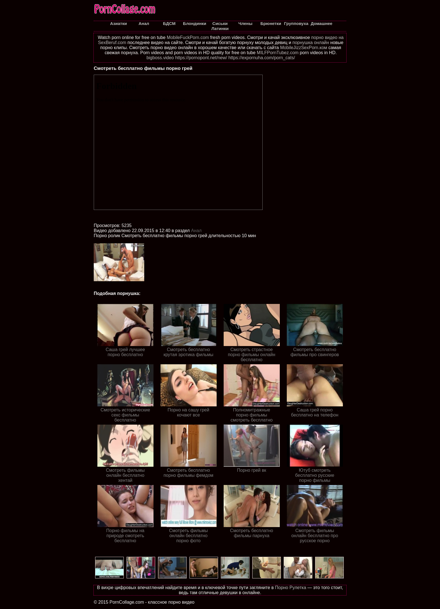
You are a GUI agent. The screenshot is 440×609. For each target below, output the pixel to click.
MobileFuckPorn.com (188, 37)
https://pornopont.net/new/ (201, 57)
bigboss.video (160, 57)
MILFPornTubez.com (278, 52)
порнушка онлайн (310, 42)
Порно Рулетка (290, 587)
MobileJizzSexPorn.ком (303, 47)
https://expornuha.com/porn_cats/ (261, 57)
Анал (196, 230)
